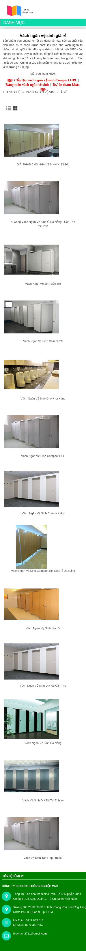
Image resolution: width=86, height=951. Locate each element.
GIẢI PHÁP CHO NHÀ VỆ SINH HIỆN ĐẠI (43, 164)
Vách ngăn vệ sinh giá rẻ (46, 92)
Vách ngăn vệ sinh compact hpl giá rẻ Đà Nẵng (43, 570)
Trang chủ (12, 92)
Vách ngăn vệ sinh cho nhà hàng (43, 398)
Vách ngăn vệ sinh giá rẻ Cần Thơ (43, 685)
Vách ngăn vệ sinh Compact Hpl (43, 513)
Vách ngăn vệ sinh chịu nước (43, 341)
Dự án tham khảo (66, 84)
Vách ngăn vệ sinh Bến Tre (43, 283)
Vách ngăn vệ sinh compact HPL (43, 456)
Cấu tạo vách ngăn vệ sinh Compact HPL (45, 80)
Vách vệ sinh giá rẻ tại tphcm (43, 800)
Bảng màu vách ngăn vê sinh (27, 84)
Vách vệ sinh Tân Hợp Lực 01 (43, 857)
